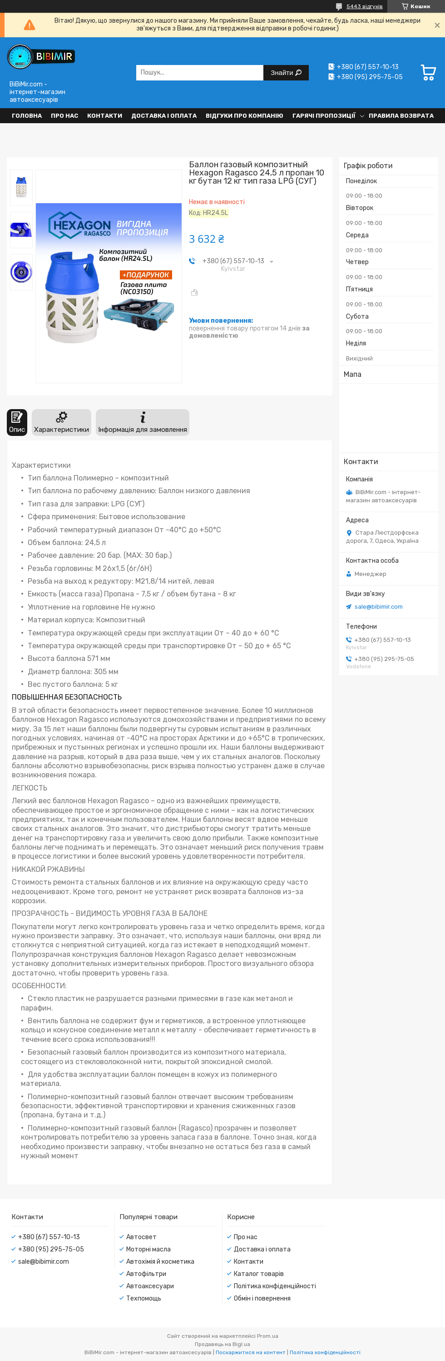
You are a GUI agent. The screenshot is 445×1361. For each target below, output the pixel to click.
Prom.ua (267, 1336)
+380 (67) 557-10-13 (49, 1237)
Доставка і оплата (164, 115)
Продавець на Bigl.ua (222, 1344)
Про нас (64, 115)
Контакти (104, 115)
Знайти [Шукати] (283, 72)
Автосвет (141, 1237)
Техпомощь (143, 1298)
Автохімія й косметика (160, 1262)
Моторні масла (148, 1249)
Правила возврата (401, 115)
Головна (27, 115)
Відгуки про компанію (244, 115)
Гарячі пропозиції (324, 115)
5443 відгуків (364, 6)
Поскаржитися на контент (251, 1352)
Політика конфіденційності (275, 1286)
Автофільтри (146, 1274)
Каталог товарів (259, 1274)
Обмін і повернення (262, 1298)
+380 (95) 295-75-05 (51, 1249)
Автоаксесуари (150, 1286)
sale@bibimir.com (379, 606)
